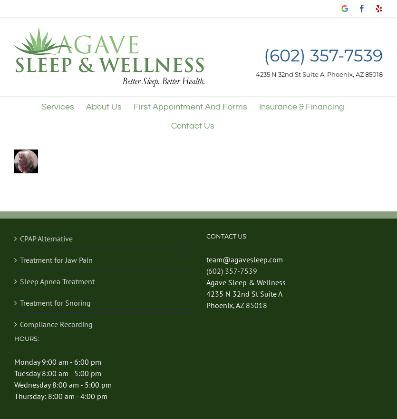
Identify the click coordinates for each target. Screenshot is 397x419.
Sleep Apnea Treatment (57, 281)
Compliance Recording (56, 324)
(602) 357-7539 (323, 56)
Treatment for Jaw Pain (56, 260)
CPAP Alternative (46, 238)
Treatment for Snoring (55, 303)
